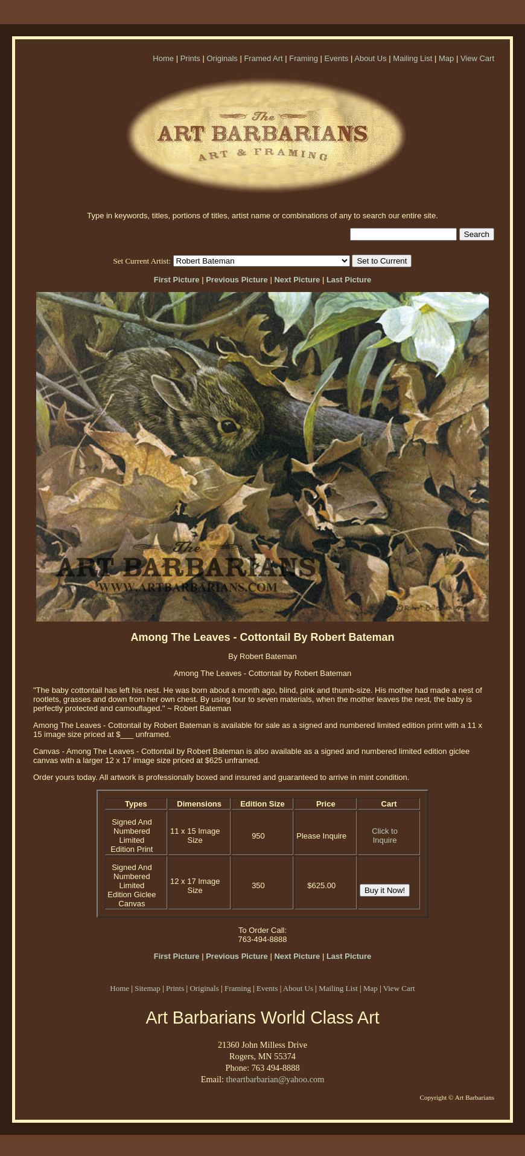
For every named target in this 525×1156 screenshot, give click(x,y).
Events (337, 58)
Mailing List (412, 58)
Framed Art (263, 58)
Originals (221, 58)
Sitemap (148, 988)
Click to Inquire (385, 835)
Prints (190, 58)
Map (446, 58)
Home (163, 58)
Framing (303, 58)
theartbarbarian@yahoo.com (275, 1079)
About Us (370, 58)
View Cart (477, 58)
